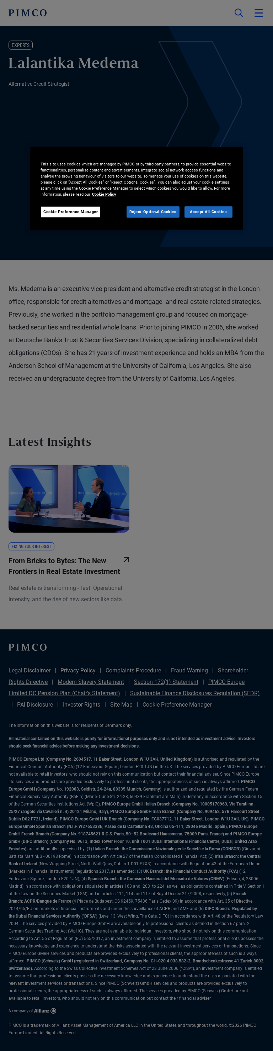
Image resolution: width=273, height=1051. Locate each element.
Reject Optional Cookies (153, 211)
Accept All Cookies (208, 211)
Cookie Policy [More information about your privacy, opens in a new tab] (104, 194)
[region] (136, 188)
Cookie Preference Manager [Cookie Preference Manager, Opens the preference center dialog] (70, 211)
